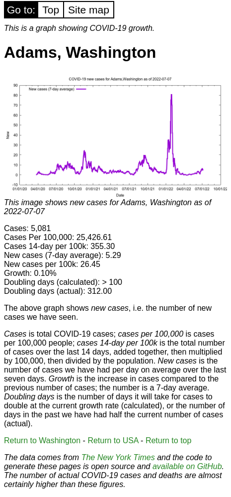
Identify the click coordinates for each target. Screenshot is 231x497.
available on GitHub (187, 466)
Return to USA (112, 440)
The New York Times (118, 457)
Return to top (169, 440)
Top (50, 9)
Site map (88, 9)
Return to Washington (42, 440)
